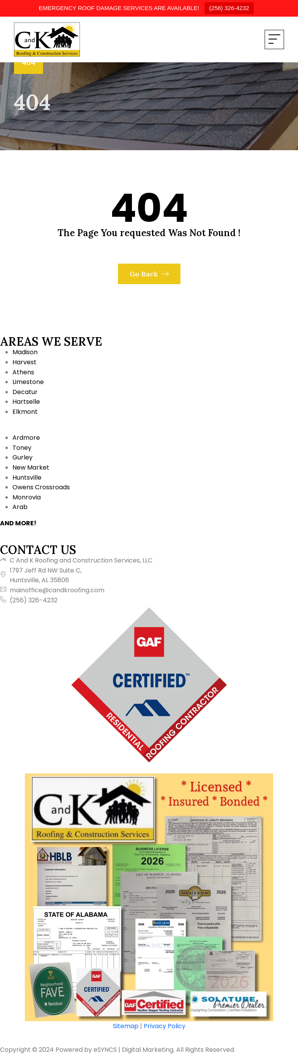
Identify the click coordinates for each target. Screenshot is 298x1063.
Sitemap (126, 1026)
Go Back (149, 273)
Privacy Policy (164, 1026)
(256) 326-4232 (229, 8)
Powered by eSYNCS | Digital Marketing (114, 1049)
